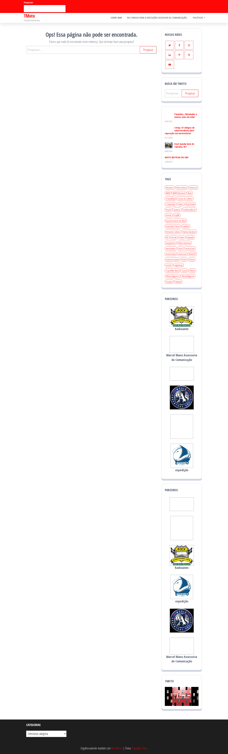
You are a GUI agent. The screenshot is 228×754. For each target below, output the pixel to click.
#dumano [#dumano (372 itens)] (170, 187)
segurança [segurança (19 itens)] (179, 265)
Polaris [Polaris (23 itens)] (191, 259)
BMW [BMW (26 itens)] (168, 193)
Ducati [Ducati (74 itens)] (168, 209)
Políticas (198, 17)
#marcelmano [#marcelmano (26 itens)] (181, 187)
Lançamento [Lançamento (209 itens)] (171, 242)
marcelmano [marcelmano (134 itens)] (171, 248)
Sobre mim (117, 17)
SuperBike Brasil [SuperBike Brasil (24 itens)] (172, 270)
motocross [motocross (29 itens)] (182, 254)
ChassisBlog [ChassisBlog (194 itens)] (170, 198)
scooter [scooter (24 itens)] (169, 265)
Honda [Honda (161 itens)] (173, 237)
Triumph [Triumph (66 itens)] (169, 281)
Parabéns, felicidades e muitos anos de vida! (185, 116)
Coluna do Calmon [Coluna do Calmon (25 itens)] (184, 198)
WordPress (117, 748)
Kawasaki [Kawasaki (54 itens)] (190, 237)
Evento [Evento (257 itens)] (168, 215)
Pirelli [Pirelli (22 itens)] (184, 259)
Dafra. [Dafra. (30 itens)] (180, 204)
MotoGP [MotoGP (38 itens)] (192, 254)
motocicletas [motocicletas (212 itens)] (171, 254)
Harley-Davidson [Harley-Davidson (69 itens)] (189, 231)
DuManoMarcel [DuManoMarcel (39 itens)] (189, 209)
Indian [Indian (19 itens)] (181, 237)
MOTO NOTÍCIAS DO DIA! (176, 157)
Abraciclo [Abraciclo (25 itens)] (193, 187)
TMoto (29, 16)
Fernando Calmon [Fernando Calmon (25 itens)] (173, 231)
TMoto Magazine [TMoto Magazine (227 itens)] (172, 276)
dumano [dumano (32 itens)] (177, 209)
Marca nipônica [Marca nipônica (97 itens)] (184, 242)
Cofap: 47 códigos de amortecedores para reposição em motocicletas (180, 130)
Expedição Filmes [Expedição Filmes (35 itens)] (173, 226)
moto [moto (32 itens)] (180, 248)
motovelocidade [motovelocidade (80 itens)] (172, 259)
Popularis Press (140, 748)
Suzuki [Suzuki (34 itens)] (184, 270)
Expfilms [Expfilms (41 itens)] (186, 226)
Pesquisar (28, 2)
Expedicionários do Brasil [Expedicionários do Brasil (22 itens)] (176, 220)
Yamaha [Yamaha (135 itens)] (178, 281)
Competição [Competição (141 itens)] (171, 204)
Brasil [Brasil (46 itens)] (190, 193)
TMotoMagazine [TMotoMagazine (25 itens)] (188, 276)
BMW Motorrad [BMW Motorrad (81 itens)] (179, 193)
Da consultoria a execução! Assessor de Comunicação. (157, 17)
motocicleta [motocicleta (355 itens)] (189, 248)
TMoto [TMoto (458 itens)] (192, 270)
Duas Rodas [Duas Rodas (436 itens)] (190, 204)
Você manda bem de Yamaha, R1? (184, 145)
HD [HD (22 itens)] (167, 237)
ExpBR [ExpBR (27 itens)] (176, 215)
